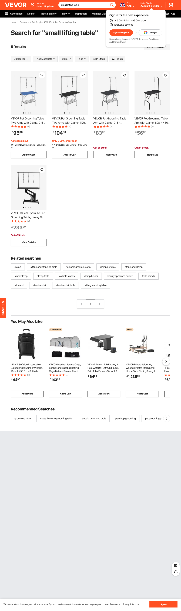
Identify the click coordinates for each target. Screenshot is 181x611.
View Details (29, 242)
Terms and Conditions (149, 39)
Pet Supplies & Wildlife (42, 22)
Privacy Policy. (119, 42)
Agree (163, 604)
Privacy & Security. (131, 604)
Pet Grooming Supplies (65, 22)
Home (13, 22)
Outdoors (24, 22)
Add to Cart (28, 154)
